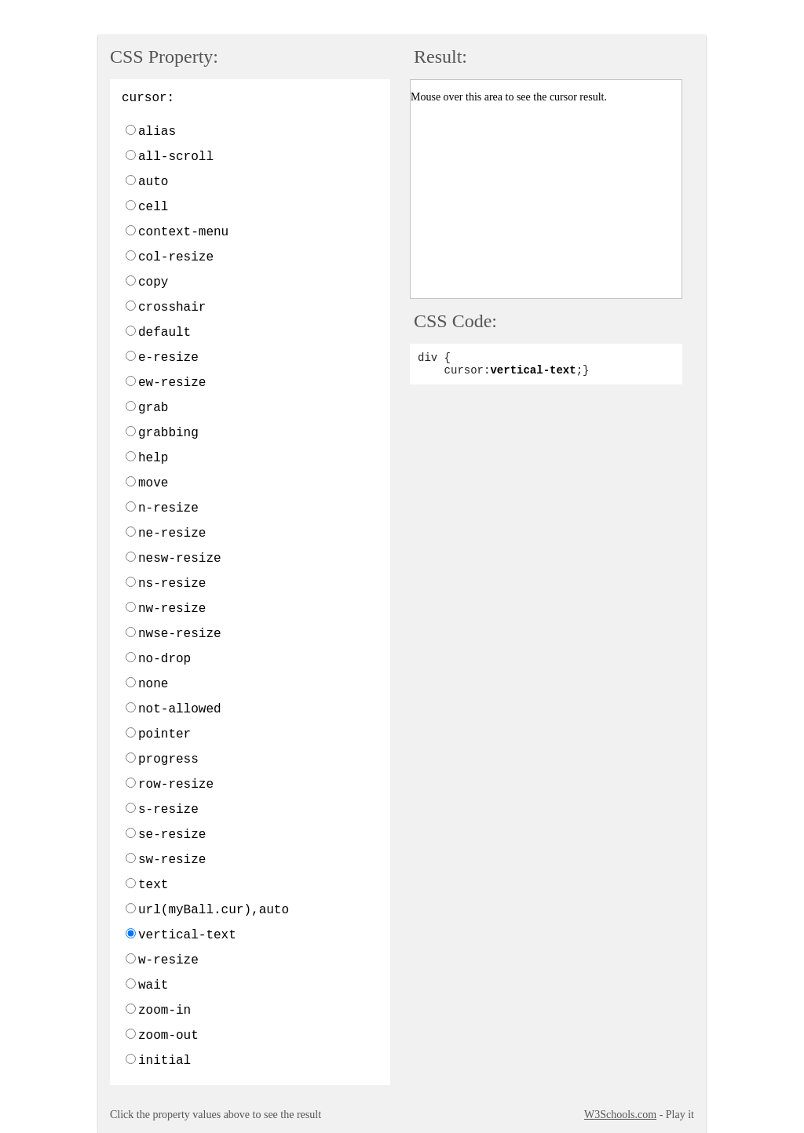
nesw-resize (179, 559)
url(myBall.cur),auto (213, 910)
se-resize (172, 835)
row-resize (176, 785)
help (153, 458)
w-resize (168, 960)
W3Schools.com (620, 1114)
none (153, 684)
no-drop (164, 659)
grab (153, 408)
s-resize (168, 810)
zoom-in (164, 1011)
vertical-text (187, 935)
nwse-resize (179, 634)
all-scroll (176, 157)
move (153, 483)
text (153, 885)
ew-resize (172, 383)
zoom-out (168, 1036)
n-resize (168, 508)
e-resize (168, 358)
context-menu (183, 232)
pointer (164, 734)
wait (153, 985)
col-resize (176, 257)
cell (153, 207)
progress (168, 759)
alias (157, 132)
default (164, 333)
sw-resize (172, 860)
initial (164, 1061)
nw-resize (172, 609)
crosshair (172, 308)
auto (153, 182)
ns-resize (172, 584)
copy (153, 282)
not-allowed (179, 709)
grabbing (168, 433)
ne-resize (172, 533)
